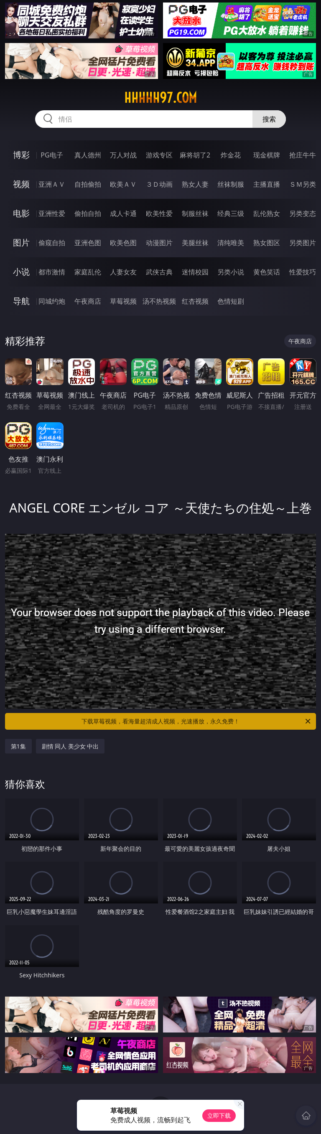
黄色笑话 (266, 272)
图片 (21, 242)
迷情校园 (195, 272)
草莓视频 (123, 301)
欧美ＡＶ (123, 184)
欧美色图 (123, 242)
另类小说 (230, 272)
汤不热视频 (159, 301)
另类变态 (302, 213)
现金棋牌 (266, 155)
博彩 (21, 154)
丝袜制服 (230, 184)
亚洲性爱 (51, 213)
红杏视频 (195, 301)
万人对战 (123, 155)
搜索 (269, 119)
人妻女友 (123, 272)
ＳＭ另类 (302, 184)
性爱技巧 (302, 272)
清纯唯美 (230, 242)
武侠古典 (159, 272)
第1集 (18, 746)
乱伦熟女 (266, 213)
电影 (21, 213)
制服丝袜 (195, 213)
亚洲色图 (87, 242)
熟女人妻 (195, 184)
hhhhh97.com (160, 97)
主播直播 (266, 184)
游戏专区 (159, 155)
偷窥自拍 (51, 242)
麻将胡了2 (195, 155)
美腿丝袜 (195, 242)
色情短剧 (230, 301)
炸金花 (231, 155)
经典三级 (230, 213)
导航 (21, 301)
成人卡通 (123, 213)
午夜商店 (87, 301)
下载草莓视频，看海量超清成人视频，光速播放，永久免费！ (197, 721)
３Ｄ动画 (159, 184)
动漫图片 (159, 242)
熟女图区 (266, 242)
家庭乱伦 (87, 272)
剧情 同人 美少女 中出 (70, 746)
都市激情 (51, 272)
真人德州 (87, 155)
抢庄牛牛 (302, 155)
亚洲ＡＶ (51, 184)
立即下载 (219, 1115)
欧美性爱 (159, 213)
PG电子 (52, 155)
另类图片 (302, 242)
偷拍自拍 (87, 213)
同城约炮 (51, 301)
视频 (21, 184)
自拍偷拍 (87, 184)
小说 (21, 271)
